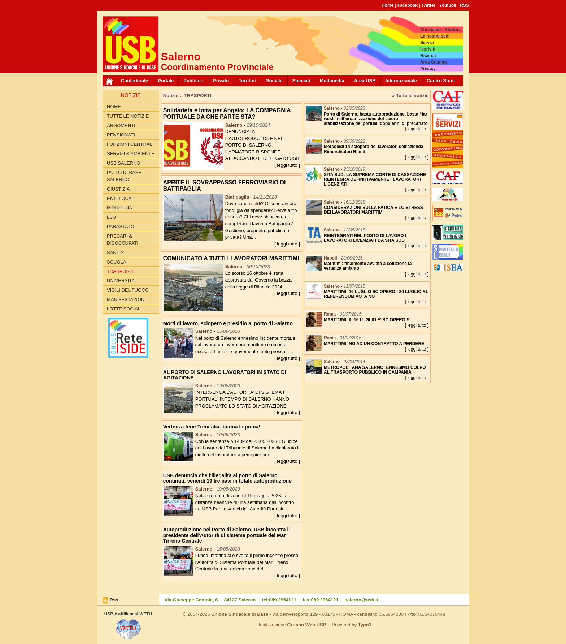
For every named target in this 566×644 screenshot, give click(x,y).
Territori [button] (247, 80)
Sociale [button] (274, 80)
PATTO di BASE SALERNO (124, 176)
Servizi (427, 42)
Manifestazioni (126, 299)
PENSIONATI (121, 135)
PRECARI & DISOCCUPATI (122, 239)
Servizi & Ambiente (130, 153)
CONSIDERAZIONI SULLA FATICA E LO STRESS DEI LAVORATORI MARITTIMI (373, 210)
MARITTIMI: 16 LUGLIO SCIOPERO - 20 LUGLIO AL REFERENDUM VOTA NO (376, 294)
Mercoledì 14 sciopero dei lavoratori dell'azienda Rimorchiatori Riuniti (373, 149)
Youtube (447, 5)
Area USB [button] (365, 80)
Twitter (428, 5)
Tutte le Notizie (128, 116)
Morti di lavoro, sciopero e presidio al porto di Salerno (228, 323)
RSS (464, 5)
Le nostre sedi (434, 36)
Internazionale (401, 80)
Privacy (428, 68)
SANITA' (115, 252)
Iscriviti (427, 49)
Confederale (134, 80)
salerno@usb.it (362, 599)
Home (387, 5)
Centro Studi (441, 80)
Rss (114, 599)
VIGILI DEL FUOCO (128, 290)
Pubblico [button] (193, 80)
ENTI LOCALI (121, 198)
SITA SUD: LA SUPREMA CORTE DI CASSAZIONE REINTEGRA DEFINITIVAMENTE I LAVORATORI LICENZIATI (375, 179)
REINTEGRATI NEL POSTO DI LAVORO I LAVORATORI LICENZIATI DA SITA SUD (365, 238)
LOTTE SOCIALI (124, 309)
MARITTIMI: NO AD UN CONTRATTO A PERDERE (374, 343)
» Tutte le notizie (410, 95)
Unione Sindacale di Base (239, 614)
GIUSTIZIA (118, 189)
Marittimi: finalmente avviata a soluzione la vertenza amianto (368, 266)
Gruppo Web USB (306, 624)
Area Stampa (433, 62)
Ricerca (428, 55)
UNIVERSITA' (121, 280)
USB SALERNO (123, 163)
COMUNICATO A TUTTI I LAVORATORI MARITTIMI (231, 258)
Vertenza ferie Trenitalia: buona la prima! (211, 427)
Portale (166, 80)
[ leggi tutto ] (287, 165)
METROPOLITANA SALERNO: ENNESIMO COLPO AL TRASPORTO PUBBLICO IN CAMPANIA (375, 370)
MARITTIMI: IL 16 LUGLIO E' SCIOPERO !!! (367, 319)
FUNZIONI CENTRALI (130, 144)
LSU (111, 217)
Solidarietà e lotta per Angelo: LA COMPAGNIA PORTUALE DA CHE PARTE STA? (227, 113)
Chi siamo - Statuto (440, 29)
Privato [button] (221, 80)
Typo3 (364, 624)
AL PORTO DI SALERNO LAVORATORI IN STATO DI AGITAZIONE (224, 374)
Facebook (407, 5)
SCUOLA (116, 262)
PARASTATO (120, 226)
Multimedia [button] (332, 80)
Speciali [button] (301, 80)
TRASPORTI (120, 271)
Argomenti (121, 125)
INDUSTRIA (119, 207)
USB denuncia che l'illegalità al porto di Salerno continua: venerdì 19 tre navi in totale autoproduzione (227, 478)
